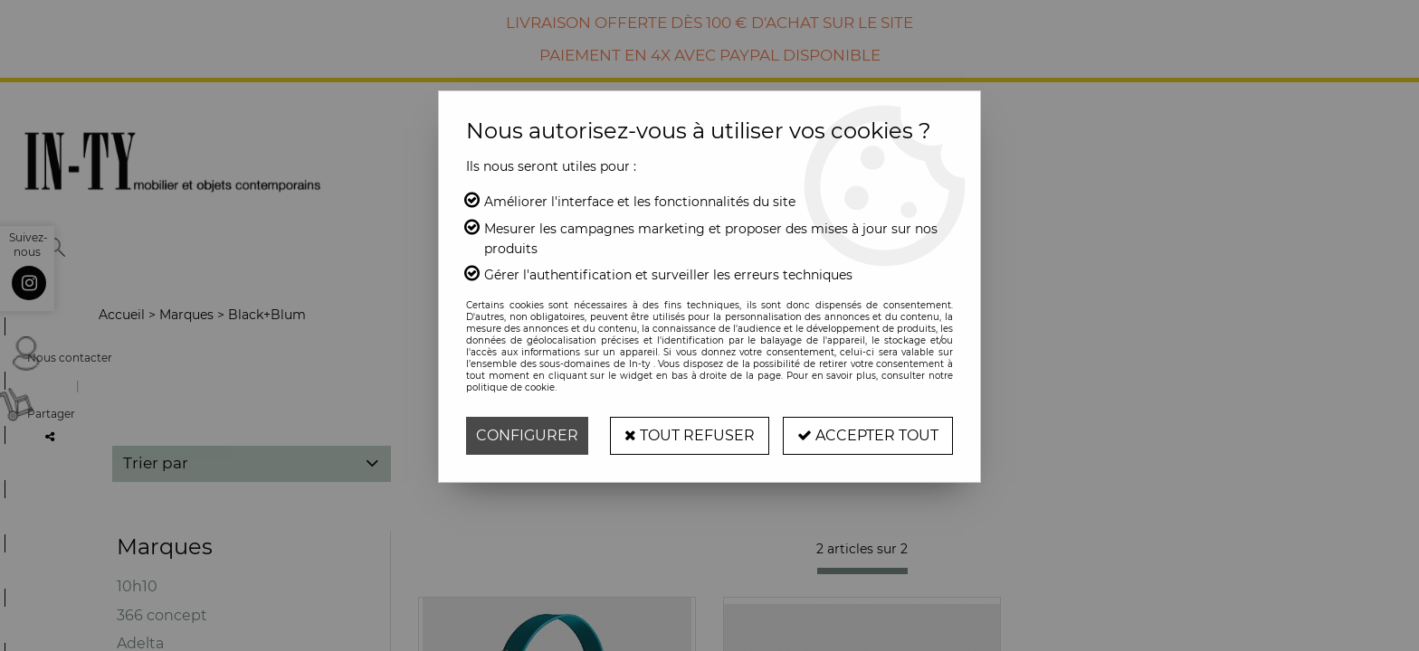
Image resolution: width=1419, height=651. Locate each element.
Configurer (527, 435)
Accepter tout (867, 435)
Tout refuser (689, 435)
